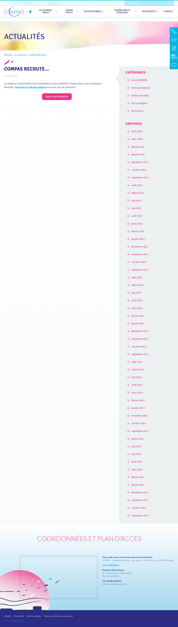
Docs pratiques (139, 103)
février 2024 (138, 315)
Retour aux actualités (57, 96)
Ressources (138, 110)
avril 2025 (137, 215)
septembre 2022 (140, 431)
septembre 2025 (140, 177)
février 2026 (138, 146)
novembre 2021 (140, 500)
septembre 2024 (140, 269)
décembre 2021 (140, 492)
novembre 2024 (140, 254)
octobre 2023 (139, 346)
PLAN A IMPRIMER (110, 565)
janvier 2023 (138, 407)
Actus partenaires (141, 87)
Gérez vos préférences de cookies (58, 616)
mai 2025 (136, 208)
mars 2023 (137, 392)
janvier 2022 (138, 484)
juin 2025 (136, 200)
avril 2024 (137, 300)
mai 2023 (136, 377)
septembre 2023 (140, 354)
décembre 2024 (140, 246)
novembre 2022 (140, 415)
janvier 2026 (138, 154)
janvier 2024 (138, 323)
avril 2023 (137, 384)
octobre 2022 (139, 423)
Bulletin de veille (140, 95)
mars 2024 (137, 308)
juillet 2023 (138, 369)
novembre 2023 (140, 338)
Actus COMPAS (139, 80)
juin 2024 (136, 292)
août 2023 (137, 361)
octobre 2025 (139, 169)
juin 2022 (136, 446)
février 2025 (138, 231)
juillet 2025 (138, 192)
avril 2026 (137, 131)
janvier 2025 (138, 238)
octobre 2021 (139, 507)
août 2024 (137, 277)
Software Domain (16, 621)
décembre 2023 (140, 331)
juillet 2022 (138, 438)
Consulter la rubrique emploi (30, 87)
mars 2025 (137, 223)
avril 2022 (137, 461)
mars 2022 (137, 469)
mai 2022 (136, 454)
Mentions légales (34, 616)
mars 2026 (137, 139)
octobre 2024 (139, 261)
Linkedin (7, 616)
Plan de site (19, 616)
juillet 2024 (138, 285)
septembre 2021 (140, 515)
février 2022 (138, 477)
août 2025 (137, 185)
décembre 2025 (140, 162)
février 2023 (138, 400)
